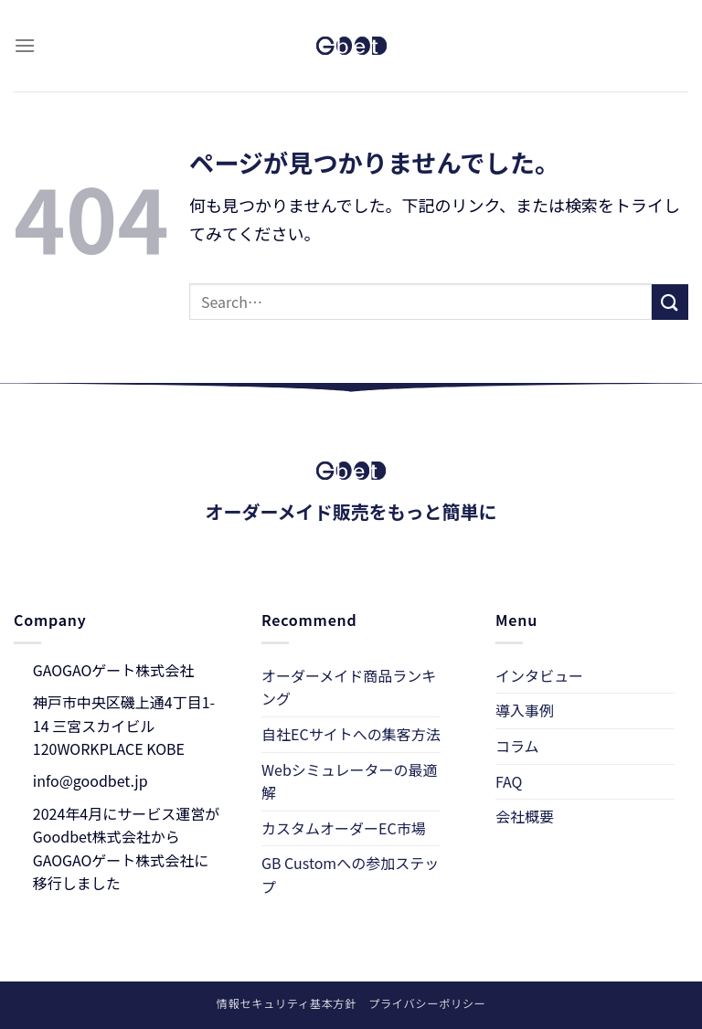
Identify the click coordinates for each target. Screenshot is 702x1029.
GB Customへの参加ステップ (350, 874)
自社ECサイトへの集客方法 (351, 734)
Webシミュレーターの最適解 (349, 781)
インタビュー (539, 675)
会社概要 (524, 816)
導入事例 (524, 710)
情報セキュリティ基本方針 (286, 1003)
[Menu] (25, 45)
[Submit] (670, 302)
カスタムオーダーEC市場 (343, 828)
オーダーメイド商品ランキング (348, 687)
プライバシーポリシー (426, 1003)
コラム (517, 746)
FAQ (509, 781)
